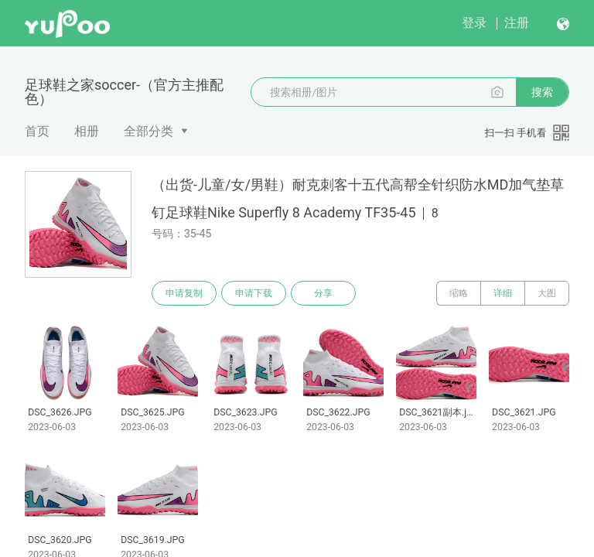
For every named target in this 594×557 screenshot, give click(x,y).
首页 (37, 131)
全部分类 (148, 131)
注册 (516, 22)
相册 (86, 131)
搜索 (542, 92)
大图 (547, 293)
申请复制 (184, 293)
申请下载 (253, 293)
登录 (474, 22)
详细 (502, 293)
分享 (323, 293)
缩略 (458, 293)
